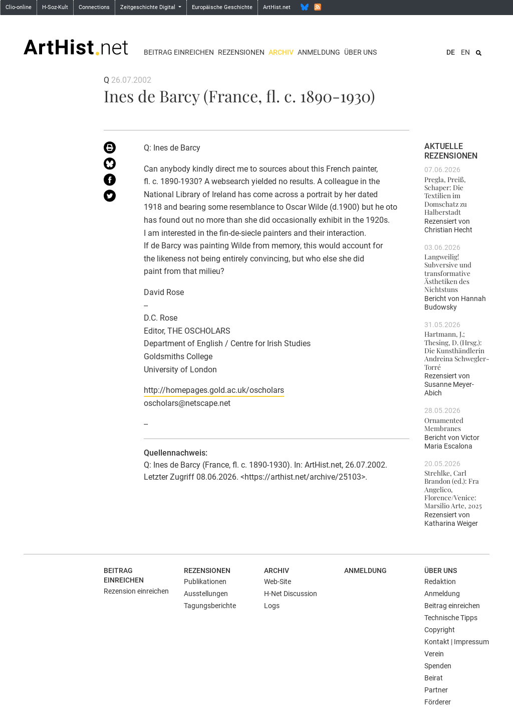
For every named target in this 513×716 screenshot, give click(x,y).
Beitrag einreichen (179, 52)
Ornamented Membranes (443, 424)
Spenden (437, 666)
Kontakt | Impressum (456, 642)
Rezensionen (241, 52)
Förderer (437, 702)
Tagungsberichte (210, 606)
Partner (436, 690)
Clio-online (19, 7)
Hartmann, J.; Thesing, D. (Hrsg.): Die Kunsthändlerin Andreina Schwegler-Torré (456, 350)
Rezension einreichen (136, 591)
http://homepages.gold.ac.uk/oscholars (214, 390)
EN (465, 52)
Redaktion (440, 582)
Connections (94, 7)
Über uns (360, 52)
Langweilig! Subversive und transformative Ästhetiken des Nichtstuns (447, 273)
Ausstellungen (206, 594)
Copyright (439, 630)
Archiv (281, 52)
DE (450, 52)
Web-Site (277, 582)
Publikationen (205, 582)
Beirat (433, 678)
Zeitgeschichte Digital (148, 7)
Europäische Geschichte (222, 7)
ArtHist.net (277, 7)
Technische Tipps (450, 618)
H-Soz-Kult (55, 7)
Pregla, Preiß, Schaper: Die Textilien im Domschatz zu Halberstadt (445, 195)
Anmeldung (319, 52)
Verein (434, 654)
